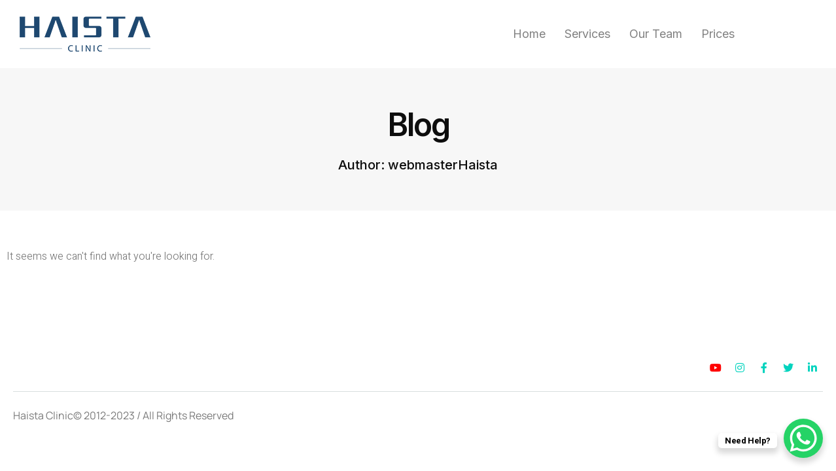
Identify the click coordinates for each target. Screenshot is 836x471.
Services (587, 34)
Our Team (655, 34)
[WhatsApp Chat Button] (803, 438)
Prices (717, 34)
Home (529, 34)
